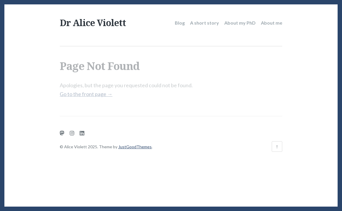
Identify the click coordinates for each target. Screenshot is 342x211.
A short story (204, 22)
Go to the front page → (86, 92)
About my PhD (240, 22)
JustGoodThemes (135, 146)
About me (271, 22)
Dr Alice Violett (93, 23)
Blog (180, 22)
